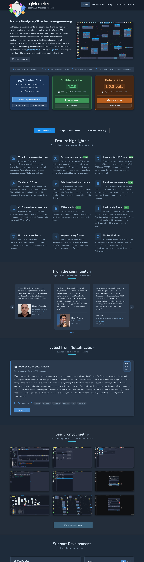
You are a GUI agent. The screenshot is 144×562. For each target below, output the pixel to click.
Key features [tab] (44, 131)
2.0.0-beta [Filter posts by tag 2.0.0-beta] (66, 403)
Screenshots (98, 4)
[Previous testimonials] (12, 307)
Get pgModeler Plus (29, 99)
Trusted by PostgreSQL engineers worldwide (113, 69)
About (131, 4)
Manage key (20, 105)
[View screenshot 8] (72, 505)
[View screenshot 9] (114, 505)
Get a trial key (71, 100)
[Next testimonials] (132, 307)
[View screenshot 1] (29, 457)
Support (120, 4)
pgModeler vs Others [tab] (69, 131)
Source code (72, 106)
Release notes (80, 92)
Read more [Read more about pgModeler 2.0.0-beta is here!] (22, 410)
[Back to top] (88, 141)
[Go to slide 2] (73, 332)
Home (86, 4)
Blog (109, 4)
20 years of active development (26, 69)
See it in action (20, 59)
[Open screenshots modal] (104, 40)
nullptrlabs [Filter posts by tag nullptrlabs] (56, 403)
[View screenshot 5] (72, 481)
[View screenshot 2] (72, 457)
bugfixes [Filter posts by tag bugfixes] (37, 403)
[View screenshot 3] (114, 457)
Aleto (43, 312)
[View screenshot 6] (114, 481)
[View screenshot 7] (29, 505)
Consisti (78, 321)
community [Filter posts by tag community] (81, 403)
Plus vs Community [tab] (96, 131)
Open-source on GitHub (82, 69)
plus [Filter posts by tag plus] (74, 403)
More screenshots (73, 525)
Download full (38, 105)
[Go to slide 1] (71, 332)
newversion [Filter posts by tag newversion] (46, 403)
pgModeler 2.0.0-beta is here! (32, 366)
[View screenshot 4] (29, 481)
